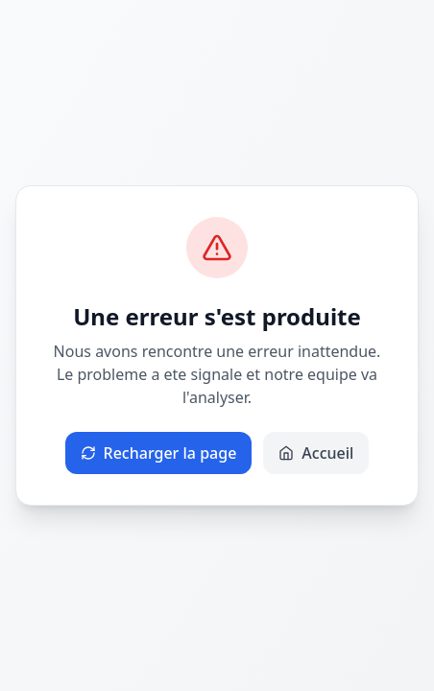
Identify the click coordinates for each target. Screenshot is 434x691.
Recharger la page (159, 453)
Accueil (315, 453)
